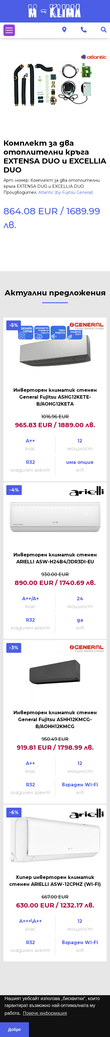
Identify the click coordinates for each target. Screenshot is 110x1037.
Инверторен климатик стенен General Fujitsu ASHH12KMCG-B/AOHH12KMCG (55, 719)
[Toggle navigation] (9, 30)
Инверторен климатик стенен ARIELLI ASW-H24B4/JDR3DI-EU (55, 558)
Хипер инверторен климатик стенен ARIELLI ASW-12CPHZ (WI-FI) (55, 881)
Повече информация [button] (45, 1013)
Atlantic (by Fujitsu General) (65, 192)
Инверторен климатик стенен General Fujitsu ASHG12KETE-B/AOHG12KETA (55, 397)
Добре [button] (14, 1029)
